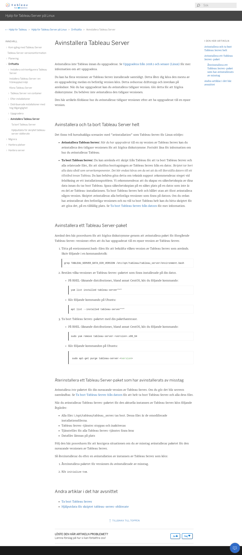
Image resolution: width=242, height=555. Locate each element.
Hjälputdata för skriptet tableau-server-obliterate (95, 506)
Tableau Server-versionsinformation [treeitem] (26, 53)
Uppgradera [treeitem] (16, 113)
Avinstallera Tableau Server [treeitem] (24, 119)
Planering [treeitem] (13, 58)
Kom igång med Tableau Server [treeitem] (24, 47)
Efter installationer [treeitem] (19, 99)
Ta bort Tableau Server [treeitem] (23, 124)
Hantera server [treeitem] (16, 150)
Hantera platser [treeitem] (16, 144)
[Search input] (220, 5)
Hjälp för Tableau (16, 29)
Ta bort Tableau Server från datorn (133, 205)
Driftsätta (76, 29)
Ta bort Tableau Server (77, 501)
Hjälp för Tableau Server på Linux (49, 29)
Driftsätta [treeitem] (13, 64)
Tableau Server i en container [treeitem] (25, 93)
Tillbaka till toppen (124, 520)
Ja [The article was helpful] (175, 536)
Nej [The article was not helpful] (187, 536)
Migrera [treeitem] (12, 139)
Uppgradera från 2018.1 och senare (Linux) (151, 64)
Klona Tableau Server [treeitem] (20, 87)
